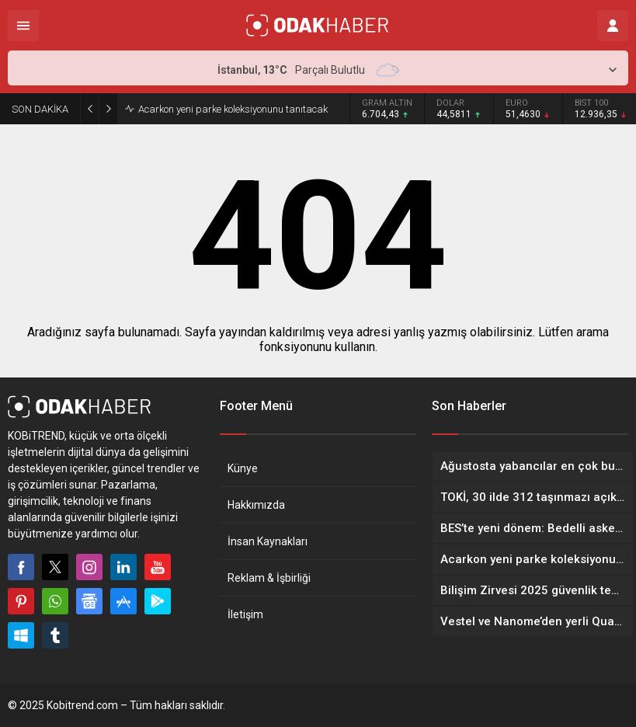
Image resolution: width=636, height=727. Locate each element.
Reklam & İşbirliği (269, 578)
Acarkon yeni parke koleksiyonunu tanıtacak (233, 109)
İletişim (245, 614)
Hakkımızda (256, 505)
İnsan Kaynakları (268, 541)
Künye (243, 468)
